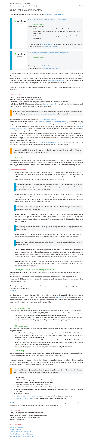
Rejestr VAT (19, 158)
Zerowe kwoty (19, 351)
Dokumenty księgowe (16, 427)
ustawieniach (60, 297)
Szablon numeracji (16, 403)
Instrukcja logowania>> (52, 46)
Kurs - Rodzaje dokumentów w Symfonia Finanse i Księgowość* (48, 52)
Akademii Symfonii (47, 44)
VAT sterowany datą (21, 326)
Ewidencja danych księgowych (19, 6)
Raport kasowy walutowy (47, 119)
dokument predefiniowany (55, 80)
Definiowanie (58, 14)
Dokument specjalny (50, 104)
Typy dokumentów (15, 429)
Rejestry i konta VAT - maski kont (20, 432)
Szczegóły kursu (38, 24)
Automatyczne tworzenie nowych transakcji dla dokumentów (35, 270)
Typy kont (13, 290)
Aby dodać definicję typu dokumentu (21, 434)
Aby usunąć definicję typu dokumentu (22, 436)
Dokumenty (48, 14)
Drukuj (81, 6)
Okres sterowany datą (22, 308)
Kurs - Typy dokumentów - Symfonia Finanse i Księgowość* (47, 19)
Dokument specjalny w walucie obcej (53, 142)
